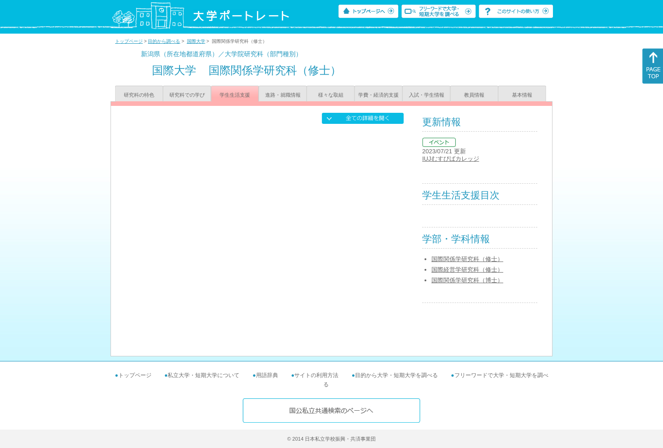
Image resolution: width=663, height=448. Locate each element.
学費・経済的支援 (378, 95)
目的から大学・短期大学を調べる (396, 375)
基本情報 (522, 95)
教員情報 (474, 95)
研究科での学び (187, 95)
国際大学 (196, 41)
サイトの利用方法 (316, 375)
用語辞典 (267, 375)
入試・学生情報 (426, 95)
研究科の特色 (139, 95)
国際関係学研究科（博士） (467, 280)
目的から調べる (164, 41)
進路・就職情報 (283, 95)
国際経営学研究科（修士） (467, 269)
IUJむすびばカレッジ (450, 158)
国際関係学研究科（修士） (467, 259)
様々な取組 (330, 95)
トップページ (129, 41)
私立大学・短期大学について (203, 375)
